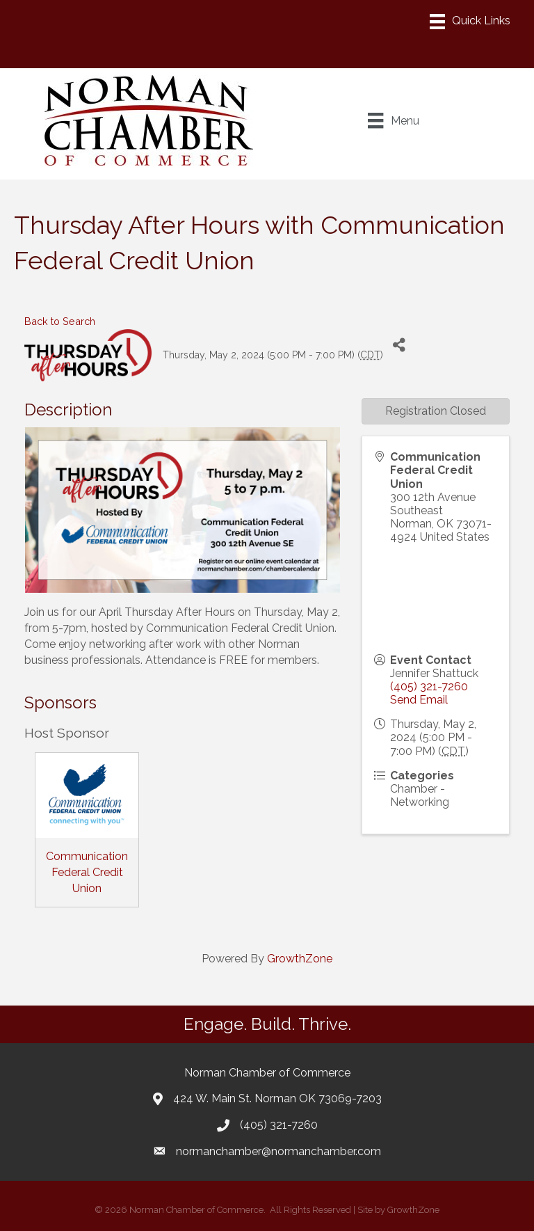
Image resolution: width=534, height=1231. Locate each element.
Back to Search (59, 321)
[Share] (398, 344)
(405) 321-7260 (429, 686)
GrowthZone (299, 958)
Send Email (419, 699)
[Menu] (470, 21)
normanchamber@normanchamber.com (278, 1151)
